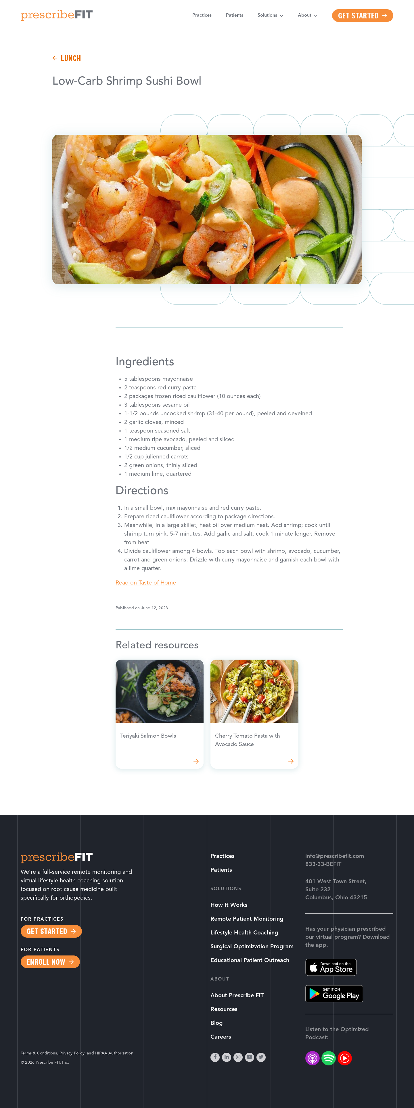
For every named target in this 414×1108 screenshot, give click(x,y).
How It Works (229, 905)
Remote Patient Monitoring (246, 919)
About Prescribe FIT (237, 996)
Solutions (267, 16)
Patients (234, 16)
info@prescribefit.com (334, 856)
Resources (223, 1009)
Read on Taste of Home (146, 583)
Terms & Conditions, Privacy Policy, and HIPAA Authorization (77, 1053)
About (304, 16)
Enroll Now (46, 961)
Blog (216, 1023)
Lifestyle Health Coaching (244, 933)
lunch (71, 58)
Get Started (358, 15)
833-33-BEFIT (323, 864)
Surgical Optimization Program (252, 947)
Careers (220, 1037)
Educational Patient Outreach (249, 961)
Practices (202, 16)
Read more (160, 714)
